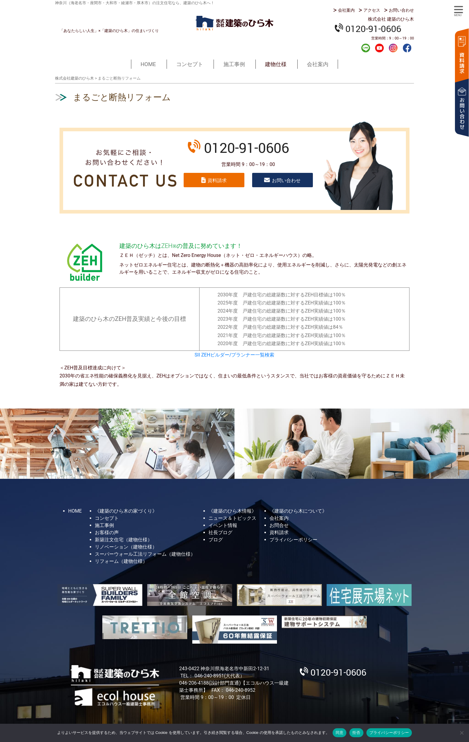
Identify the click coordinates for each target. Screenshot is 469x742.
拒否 (356, 732)
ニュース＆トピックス (232, 518)
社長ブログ (220, 532)
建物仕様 (276, 64)
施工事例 (234, 64)
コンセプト (189, 64)
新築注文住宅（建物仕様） (123, 540)
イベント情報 (222, 525)
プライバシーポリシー (293, 540)
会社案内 (346, 10)
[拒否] (462, 733)
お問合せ (279, 525)
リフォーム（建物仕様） (121, 561)
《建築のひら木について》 (298, 511)
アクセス (371, 10)
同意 (340, 732)
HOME (148, 64)
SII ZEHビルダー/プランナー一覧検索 (235, 355)
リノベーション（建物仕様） (126, 547)
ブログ (215, 540)
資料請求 (461, 54)
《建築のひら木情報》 (232, 511)
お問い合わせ (401, 10)
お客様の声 (107, 532)
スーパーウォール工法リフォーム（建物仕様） (145, 554)
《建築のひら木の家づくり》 (126, 511)
